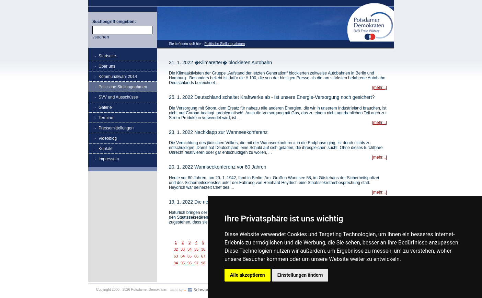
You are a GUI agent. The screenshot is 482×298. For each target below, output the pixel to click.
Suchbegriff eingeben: (114, 21)
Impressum (109, 159)
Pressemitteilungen (116, 128)
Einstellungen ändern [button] (300, 275)
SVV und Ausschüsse (118, 97)
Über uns (107, 66)
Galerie (105, 107)
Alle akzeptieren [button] (247, 275)
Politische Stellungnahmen (224, 44)
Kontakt (106, 148)
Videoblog (108, 138)
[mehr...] (379, 87)
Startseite (107, 56)
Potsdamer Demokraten (370, 5)
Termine (106, 117)
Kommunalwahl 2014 (118, 76)
